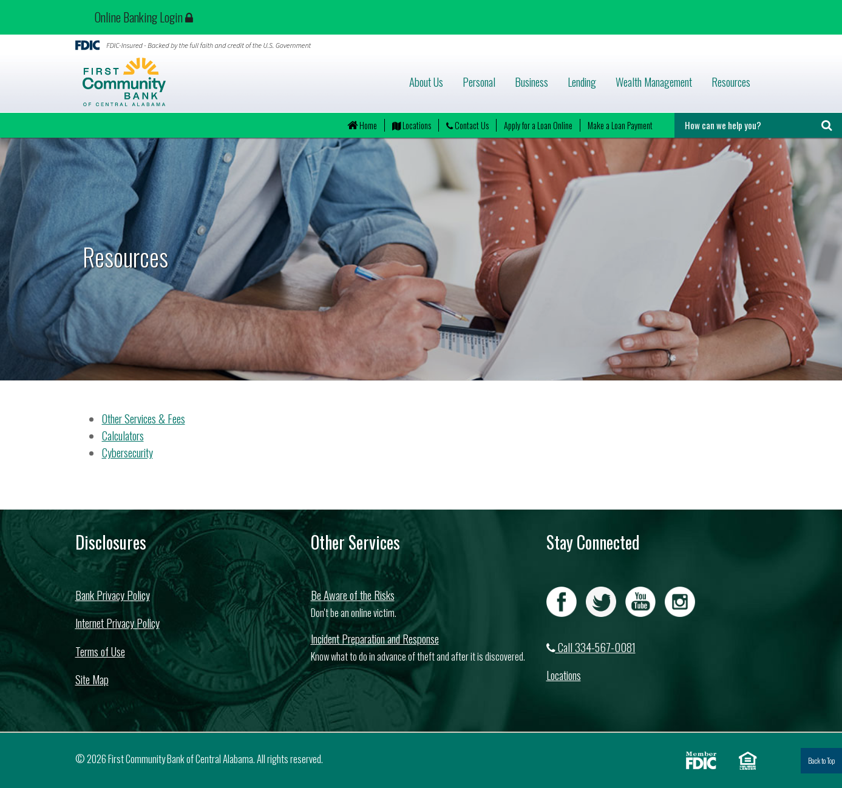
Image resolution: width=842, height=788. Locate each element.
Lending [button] (582, 81)
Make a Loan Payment (620, 125)
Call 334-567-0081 (591, 647)
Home (362, 125)
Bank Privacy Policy (112, 595)
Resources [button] (730, 81)
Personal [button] (479, 81)
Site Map (92, 679)
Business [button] (531, 81)
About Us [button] (426, 81)
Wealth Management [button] (654, 81)
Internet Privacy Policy (117, 623)
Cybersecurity (127, 452)
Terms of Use (100, 651)
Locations (411, 125)
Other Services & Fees (143, 418)
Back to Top (821, 760)
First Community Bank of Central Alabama (195, 82)
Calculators (123, 435)
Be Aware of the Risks (353, 595)
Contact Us (467, 125)
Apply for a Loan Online (538, 125)
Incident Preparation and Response (375, 638)
